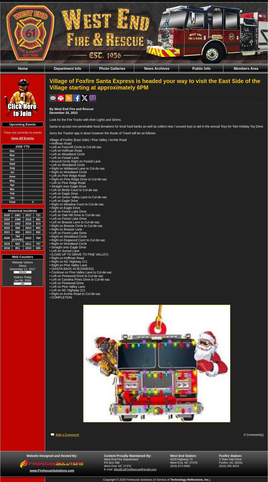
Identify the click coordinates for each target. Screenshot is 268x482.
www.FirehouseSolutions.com (52, 470)
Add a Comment (67, 435)
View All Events (22, 138)
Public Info (201, 68)
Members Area (245, 68)
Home (22, 68)
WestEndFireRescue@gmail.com (135, 469)
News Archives (156, 68)
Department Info (67, 68)
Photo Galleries (111, 68)
